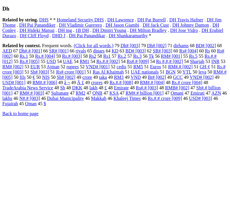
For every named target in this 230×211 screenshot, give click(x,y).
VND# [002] (202, 77)
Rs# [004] (188, 50)
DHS (43, 19)
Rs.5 (193, 56)
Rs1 (107, 56)
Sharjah (197, 61)
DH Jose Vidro (184, 30)
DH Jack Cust (156, 25)
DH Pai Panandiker (37, 25)
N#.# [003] (29, 98)
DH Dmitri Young (109, 30)
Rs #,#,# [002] (169, 61)
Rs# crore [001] (70, 71)
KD (115, 50)
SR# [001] (58, 50)
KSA (113, 93)
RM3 (119, 77)
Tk (151, 56)
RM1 (84, 61)
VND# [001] (98, 66)
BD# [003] (135, 50)
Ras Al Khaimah (108, 71)
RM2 (80, 93)
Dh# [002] (156, 45)
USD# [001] (14, 82)
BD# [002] (206, 45)
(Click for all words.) (93, 45)
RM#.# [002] (180, 66)
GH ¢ (205, 66)
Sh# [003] (40, 71)
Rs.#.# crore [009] (165, 98)
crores (97, 82)
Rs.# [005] (30, 61)
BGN (171, 71)
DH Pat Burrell (151, 19)
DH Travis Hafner (186, 19)
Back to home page (20, 113)
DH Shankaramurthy (128, 35)
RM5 (138, 66)
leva (203, 71)
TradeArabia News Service (27, 87)
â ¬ (67, 82)
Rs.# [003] (72, 56)
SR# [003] (162, 50)
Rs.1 (24, 56)
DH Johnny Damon (190, 25)
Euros (155, 66)
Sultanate (60, 93)
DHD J (58, 35)
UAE (68, 61)
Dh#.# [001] (30, 50)
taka (103, 77)
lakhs (7, 98)
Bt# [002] (157, 77)
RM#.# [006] (45, 82)
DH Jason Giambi (122, 25)
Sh (62, 87)
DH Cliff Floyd (34, 35)
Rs (207, 50)
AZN (216, 93)
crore (87, 77)
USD (51, 61)
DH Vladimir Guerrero (80, 25)
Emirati (197, 93)
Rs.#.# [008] (121, 82)
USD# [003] (200, 98)
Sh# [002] (66, 77)
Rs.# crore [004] (187, 82)
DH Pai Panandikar (87, 35)
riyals (80, 50)
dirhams (181, 45)
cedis (121, 66)
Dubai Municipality (65, 98)
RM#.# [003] (32, 93)
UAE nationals (145, 71)
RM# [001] (171, 56)
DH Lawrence (120, 19)
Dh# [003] (130, 45)
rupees (72, 66)
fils (23, 77)
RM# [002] (12, 66)
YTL (187, 71)
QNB (98, 93)
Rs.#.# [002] (108, 61)
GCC (178, 77)
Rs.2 (122, 56)
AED (7, 50)
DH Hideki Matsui (36, 30)
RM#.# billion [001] (145, 93)
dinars (99, 50)
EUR (35, 66)
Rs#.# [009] (138, 61)
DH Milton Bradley (148, 30)
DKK (77, 87)
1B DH (82, 30)
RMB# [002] (177, 87)
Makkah (98, 98)
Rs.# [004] (45, 56)
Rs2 (92, 56)
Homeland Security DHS (80, 19)
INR (215, 61)
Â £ (80, 82)
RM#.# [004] (152, 82)
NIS (46, 77)
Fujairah (10, 103)
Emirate (121, 87)
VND (136, 77)
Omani (177, 93)
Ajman (53, 66)
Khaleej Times (127, 98)
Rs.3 (137, 56)
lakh (93, 87)
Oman (30, 103)
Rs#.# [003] (147, 87)
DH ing (65, 30)
